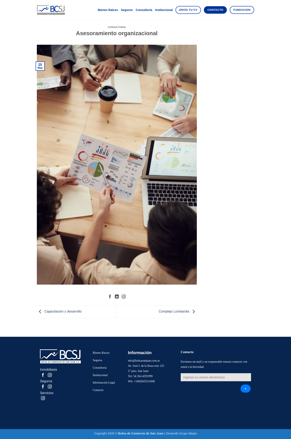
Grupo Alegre (188, 433)
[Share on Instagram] (124, 297)
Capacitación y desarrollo (59, 311)
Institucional (164, 10)
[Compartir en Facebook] (110, 297)
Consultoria (117, 27)
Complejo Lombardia (178, 311)
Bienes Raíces (108, 10)
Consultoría (144, 10)
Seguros (127, 10)
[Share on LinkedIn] (117, 297)
